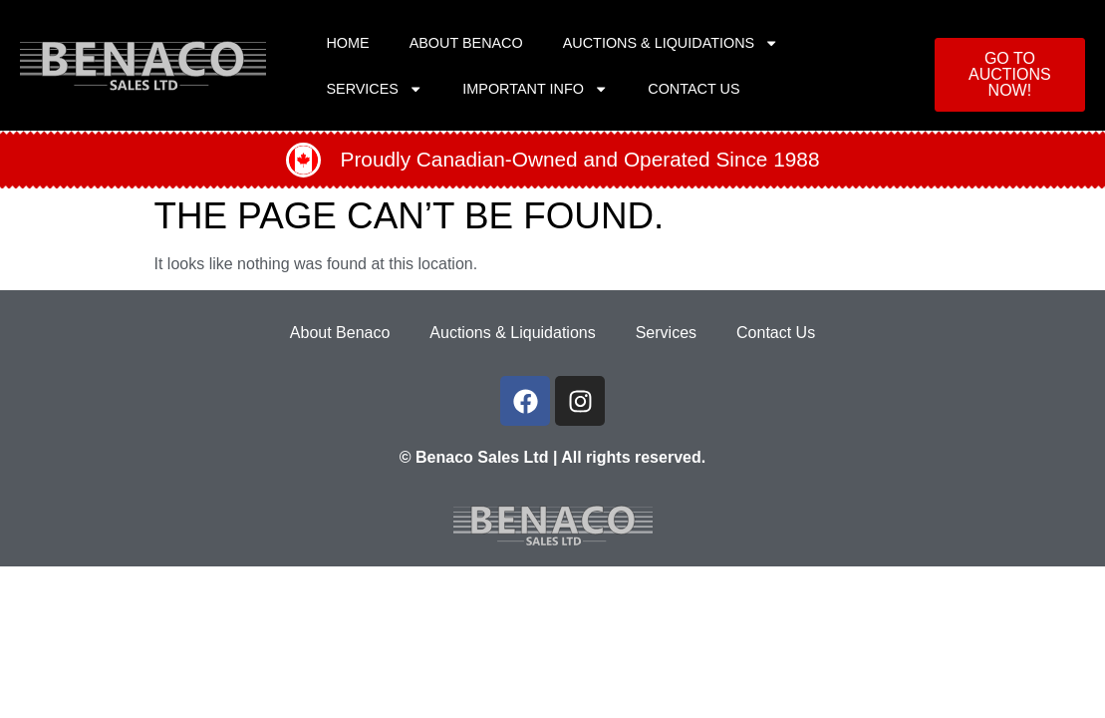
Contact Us (693, 89)
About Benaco (466, 43)
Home (347, 43)
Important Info (535, 89)
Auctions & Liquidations (671, 43)
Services (374, 89)
